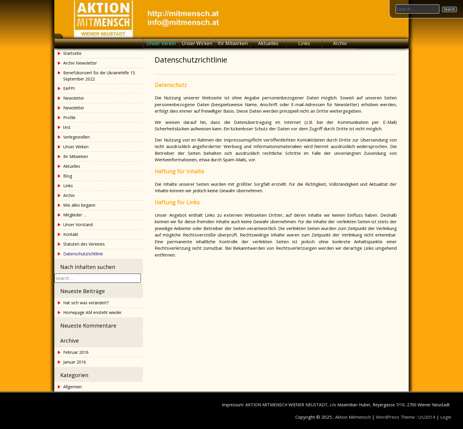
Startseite (72, 53)
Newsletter (73, 98)
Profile (69, 117)
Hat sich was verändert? (86, 302)
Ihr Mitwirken (233, 43)
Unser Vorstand (78, 224)
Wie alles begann (79, 205)
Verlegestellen (76, 137)
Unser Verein (161, 43)
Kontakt (70, 234)
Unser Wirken (197, 43)
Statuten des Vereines (84, 244)
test (67, 127)
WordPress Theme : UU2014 (405, 417)
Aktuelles (268, 43)
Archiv (340, 43)
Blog (67, 176)
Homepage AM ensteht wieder (92, 312)
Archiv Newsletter (80, 63)
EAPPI (69, 88)
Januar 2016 (74, 362)
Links (304, 43)
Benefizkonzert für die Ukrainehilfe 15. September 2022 (99, 76)
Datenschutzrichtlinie (83, 254)
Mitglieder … (75, 215)
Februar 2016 (76, 352)
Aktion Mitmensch (353, 417)
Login (445, 417)
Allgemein (72, 386)
